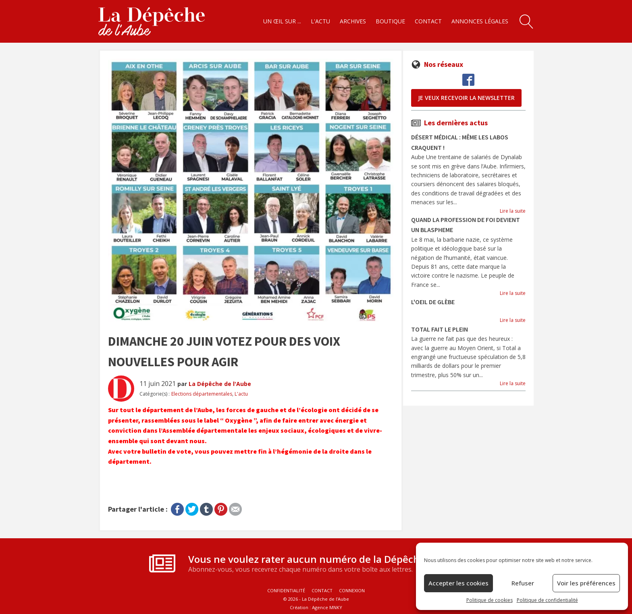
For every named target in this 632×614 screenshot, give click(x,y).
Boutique (390, 21)
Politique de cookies (489, 600)
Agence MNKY (327, 607)
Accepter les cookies (458, 583)
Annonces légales (479, 21)
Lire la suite (513, 210)
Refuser (522, 583)
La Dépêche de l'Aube (220, 384)
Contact (428, 21)
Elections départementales (201, 393)
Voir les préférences (586, 583)
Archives (353, 21)
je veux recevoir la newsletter (466, 98)
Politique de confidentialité (547, 600)
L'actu (320, 21)
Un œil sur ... (282, 21)
